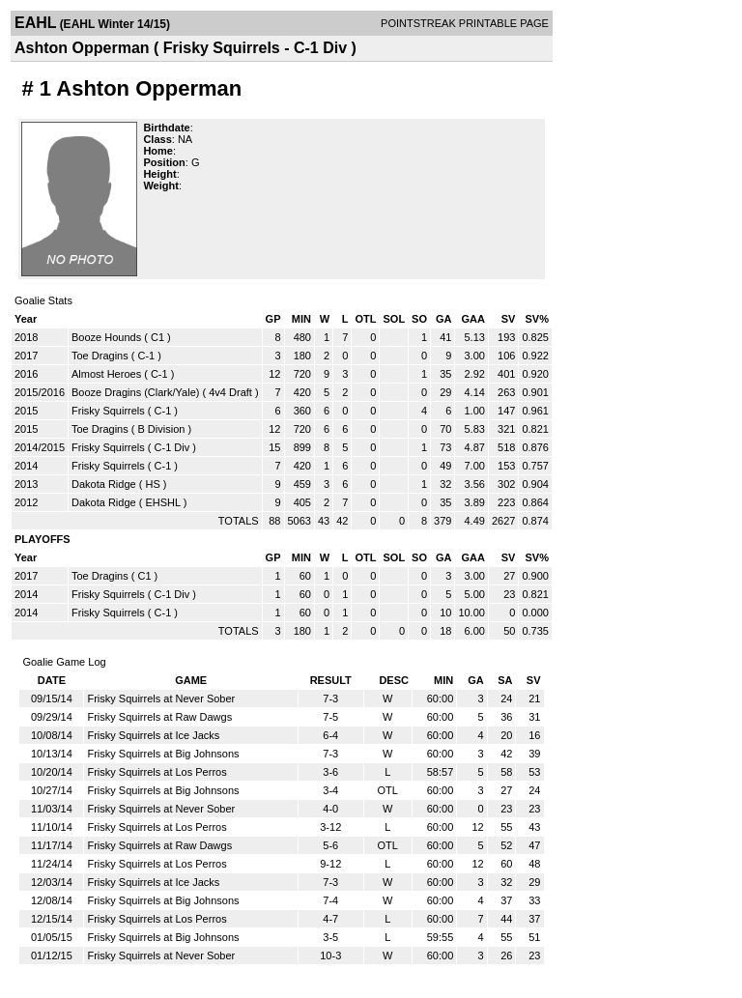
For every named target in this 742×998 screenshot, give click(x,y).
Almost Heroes (106, 374)
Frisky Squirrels (108, 410)
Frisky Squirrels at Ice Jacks (153, 735)
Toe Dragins (99, 355)
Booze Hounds (106, 337)
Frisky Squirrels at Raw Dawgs (159, 717)
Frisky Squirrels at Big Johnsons (163, 753)
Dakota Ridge (103, 484)
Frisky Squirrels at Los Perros (156, 772)
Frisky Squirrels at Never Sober (161, 698)
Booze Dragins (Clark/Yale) (135, 392)
